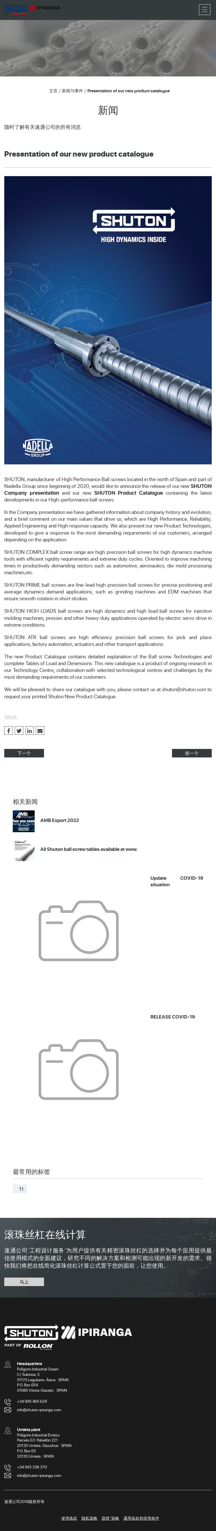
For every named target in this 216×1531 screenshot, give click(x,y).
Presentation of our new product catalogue (128, 90)
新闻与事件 (72, 90)
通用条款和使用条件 (141, 1518)
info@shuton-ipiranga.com (39, 1409)
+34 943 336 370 (32, 1467)
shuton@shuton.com (184, 689)
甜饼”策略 (110, 1518)
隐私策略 (89, 1518)
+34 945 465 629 (32, 1401)
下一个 (24, 753)
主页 (53, 90)
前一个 (192, 753)
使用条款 (69, 1518)
